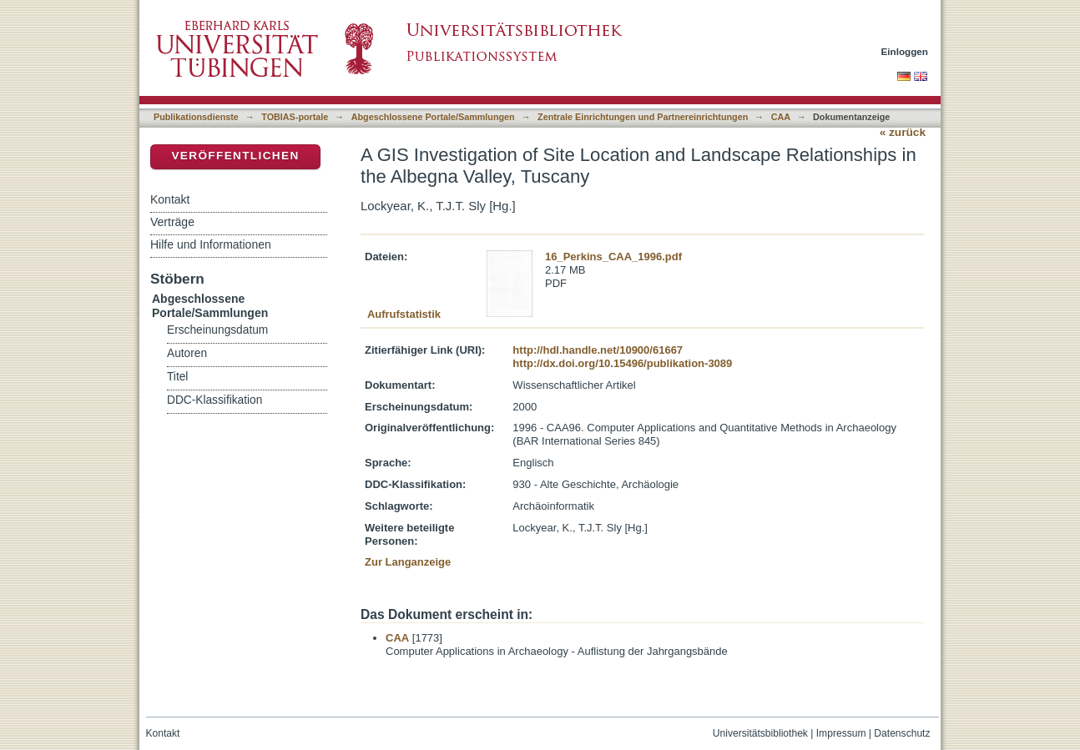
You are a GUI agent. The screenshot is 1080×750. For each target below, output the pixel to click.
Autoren (187, 353)
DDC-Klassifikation (214, 400)
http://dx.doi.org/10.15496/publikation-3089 (622, 363)
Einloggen (905, 51)
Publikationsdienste (196, 117)
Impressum (841, 733)
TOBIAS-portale (294, 117)
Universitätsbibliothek (760, 733)
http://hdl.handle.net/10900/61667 (597, 350)
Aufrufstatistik (404, 314)
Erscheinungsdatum (217, 330)
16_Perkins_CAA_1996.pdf (613, 256)
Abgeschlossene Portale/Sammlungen (433, 117)
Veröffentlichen (235, 155)
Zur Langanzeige (408, 562)
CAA (780, 117)
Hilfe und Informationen (210, 244)
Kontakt (169, 199)
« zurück (903, 132)
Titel (177, 376)
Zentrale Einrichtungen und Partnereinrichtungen (642, 117)
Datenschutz (902, 733)
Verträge (172, 222)
